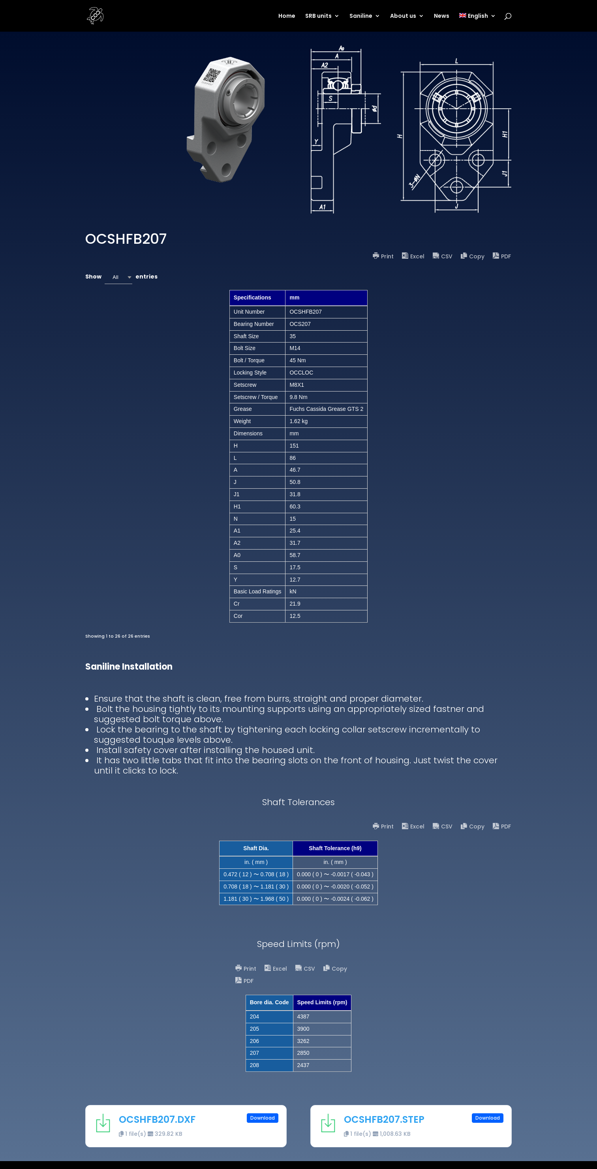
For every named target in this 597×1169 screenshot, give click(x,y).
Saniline (360, 16)
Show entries (121, 277)
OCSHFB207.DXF (157, 1119)
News (441, 16)
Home (286, 16)
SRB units (318, 16)
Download (262, 1117)
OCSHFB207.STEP (384, 1119)
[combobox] (118, 277)
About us (403, 16)
